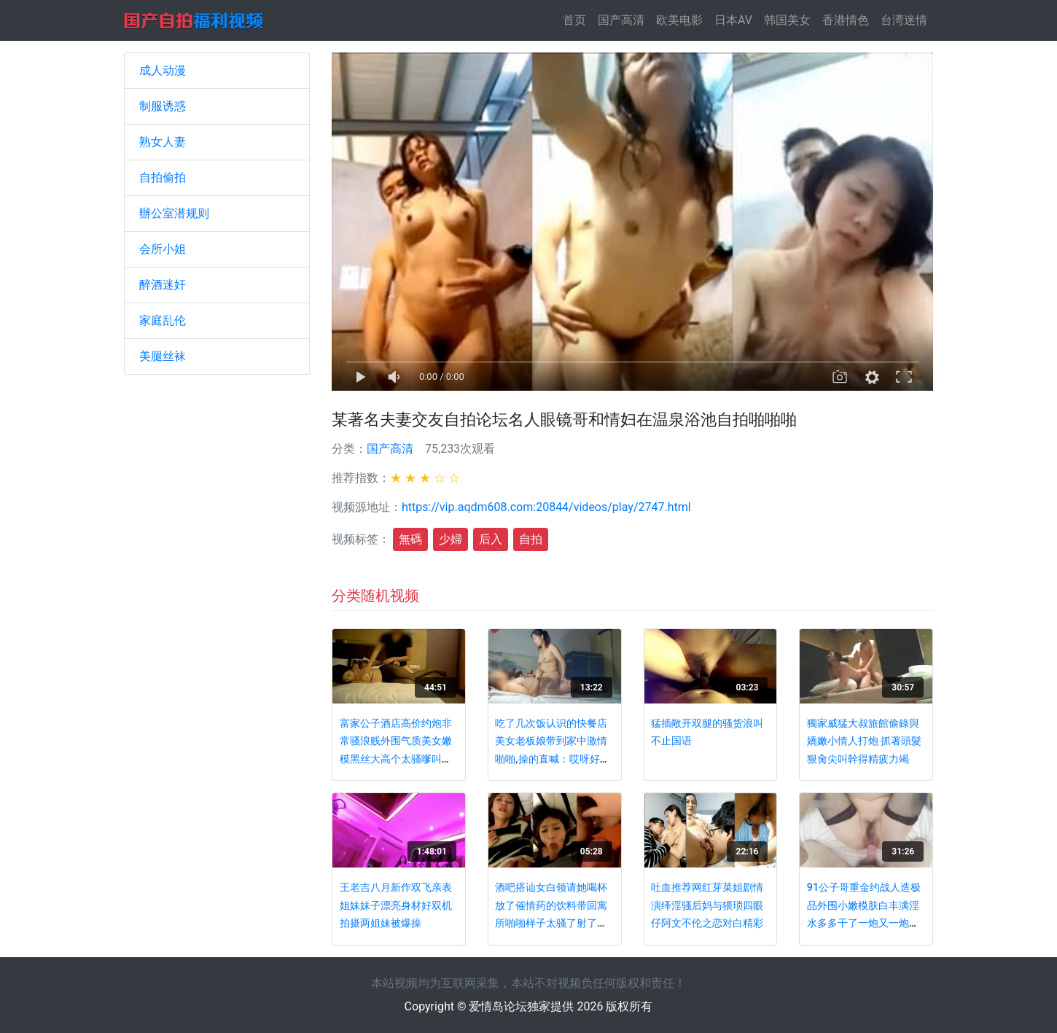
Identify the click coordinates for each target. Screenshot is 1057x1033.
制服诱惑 (162, 106)
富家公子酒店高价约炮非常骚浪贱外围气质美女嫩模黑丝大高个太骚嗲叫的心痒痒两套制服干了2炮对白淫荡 (399, 759)
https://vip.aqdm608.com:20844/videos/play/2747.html (546, 507)
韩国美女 (787, 20)
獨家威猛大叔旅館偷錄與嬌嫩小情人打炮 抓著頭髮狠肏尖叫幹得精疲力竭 (864, 741)
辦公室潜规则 (174, 213)
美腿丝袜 (162, 356)
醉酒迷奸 (162, 285)
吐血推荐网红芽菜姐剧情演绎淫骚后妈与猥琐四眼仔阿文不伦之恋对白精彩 (707, 905)
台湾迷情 (904, 20)
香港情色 (845, 20)
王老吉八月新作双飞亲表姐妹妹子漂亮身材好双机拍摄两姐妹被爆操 (396, 905)
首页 (577, 19)
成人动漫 (162, 70)
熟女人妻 (162, 142)
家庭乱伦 (162, 320)
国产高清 (621, 20)
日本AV (733, 20)
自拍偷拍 (162, 177)
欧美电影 (679, 20)
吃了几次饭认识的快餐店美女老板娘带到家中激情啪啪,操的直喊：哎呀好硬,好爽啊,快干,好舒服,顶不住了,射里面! (553, 759)
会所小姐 (162, 249)
